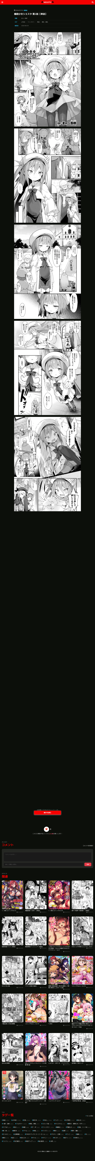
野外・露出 (77, 1131)
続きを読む (47, 813)
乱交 (15, 1138)
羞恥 (80, 1134)
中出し (48, 1120)
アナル (27, 1131)
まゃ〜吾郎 (24, 18)
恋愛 (66, 1131)
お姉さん (78, 1138)
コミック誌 (47, 1124)
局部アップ (31, 1141)
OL (88, 1134)
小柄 (53, 1141)
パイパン (7, 1141)
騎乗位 (60, 1127)
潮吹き (16, 1131)
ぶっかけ (7, 1134)
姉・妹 (6, 1131)
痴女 (6, 1138)
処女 (17, 1127)
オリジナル (60, 1124)
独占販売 (43, 1141)
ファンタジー (31, 22)
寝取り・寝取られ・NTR (77, 1124)
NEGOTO (47, 2)
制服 (26, 1127)
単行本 (37, 1120)
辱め (57, 1131)
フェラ (58, 1120)
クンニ (70, 1134)
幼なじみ (25, 1138)
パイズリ (46, 1131)
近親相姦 (18, 1134)
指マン (67, 1138)
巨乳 (27, 1120)
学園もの (71, 1127)
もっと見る (90, 1116)
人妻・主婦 (8, 1124)
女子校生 (69, 1120)
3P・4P (36, 1127)
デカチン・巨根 (57, 1134)
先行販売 (18, 1141)
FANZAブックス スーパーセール (37, 1134)
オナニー (46, 1138)
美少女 (81, 1120)
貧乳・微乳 (45, 22)
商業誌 (25, 10)
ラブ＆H (7, 1127)
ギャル (36, 1138)
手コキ (57, 1138)
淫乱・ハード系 (84, 1127)
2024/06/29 (24, 25)
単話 (38, 22)
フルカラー (21, 1124)
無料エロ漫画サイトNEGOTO (49, 1151)
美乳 (36, 1131)
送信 (88, 864)
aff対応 (23, 22)
